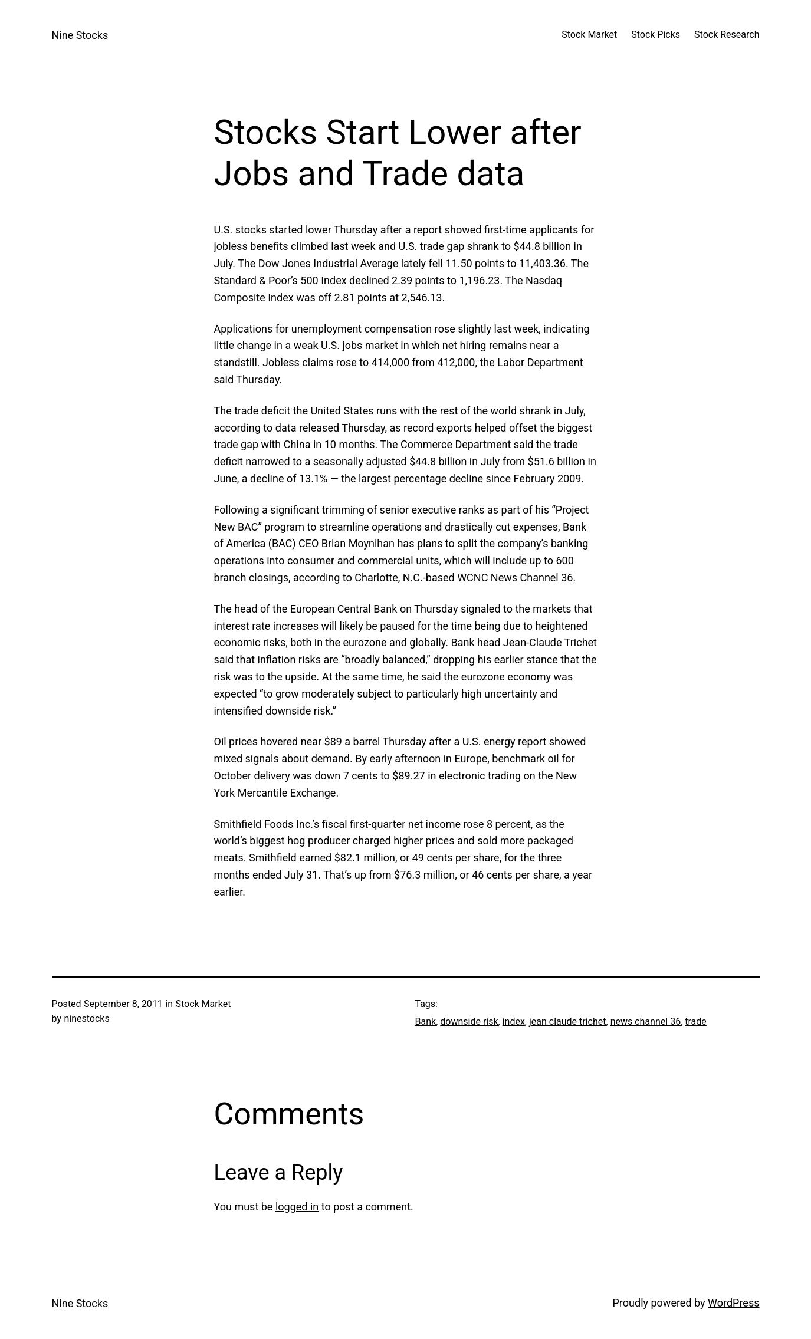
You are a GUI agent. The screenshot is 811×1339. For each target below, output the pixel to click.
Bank (425, 1021)
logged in (297, 1206)
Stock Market (203, 1003)
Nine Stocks (80, 35)
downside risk (469, 1021)
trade (696, 1021)
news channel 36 (645, 1021)
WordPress (733, 1303)
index (514, 1021)
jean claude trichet (567, 1021)
